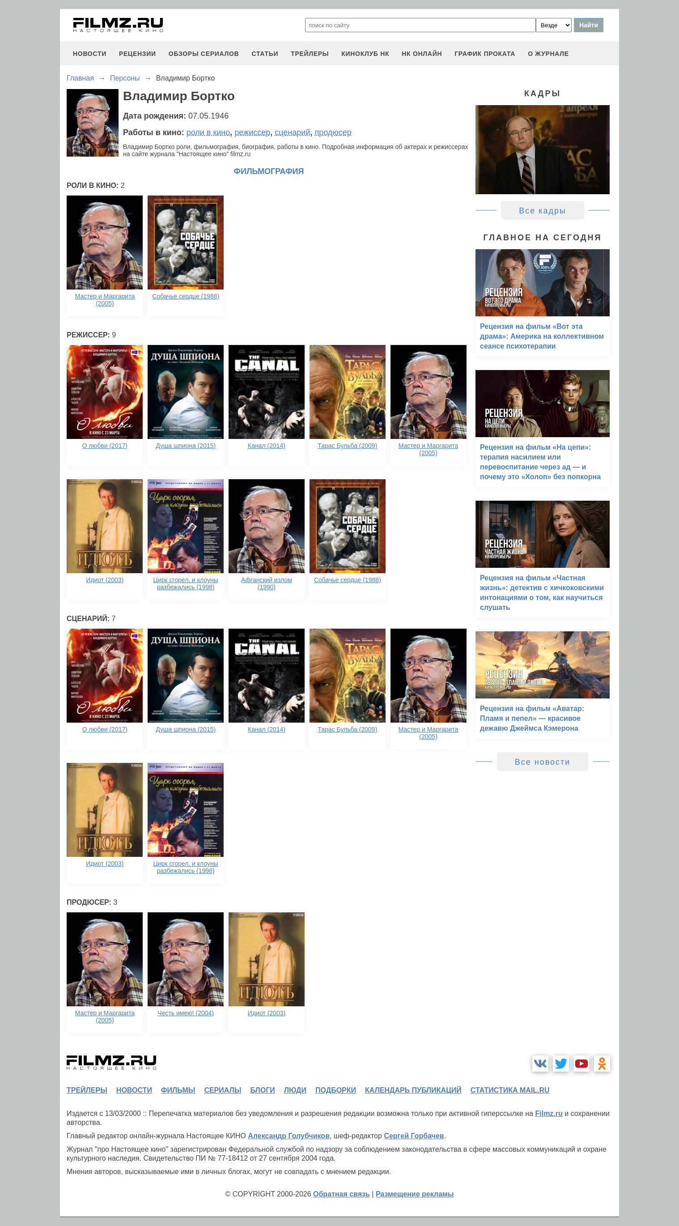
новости (89, 53)
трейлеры (310, 53)
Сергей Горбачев (414, 1136)
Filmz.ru (548, 1113)
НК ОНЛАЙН (422, 53)
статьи (264, 53)
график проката (484, 53)
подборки (335, 1090)
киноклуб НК (365, 53)
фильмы (178, 1090)
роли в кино (208, 132)
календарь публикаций (413, 1090)
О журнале (548, 53)
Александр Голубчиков (289, 1136)
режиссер (252, 132)
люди (295, 1090)
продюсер (332, 132)
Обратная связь (341, 1194)
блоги (262, 1090)
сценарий (292, 132)
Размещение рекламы (415, 1194)
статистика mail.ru (510, 1090)
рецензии (137, 53)
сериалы (222, 1090)
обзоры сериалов (204, 53)
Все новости (543, 762)
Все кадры (542, 210)
